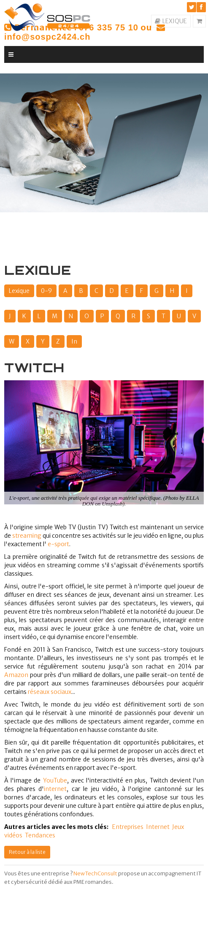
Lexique (19, 291)
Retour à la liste (27, 852)
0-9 (46, 291)
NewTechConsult (95, 873)
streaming (26, 535)
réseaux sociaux (49, 692)
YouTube (55, 780)
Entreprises (127, 827)
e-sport (58, 544)
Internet (158, 827)
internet (55, 789)
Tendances (40, 835)
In (74, 341)
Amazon (16, 675)
